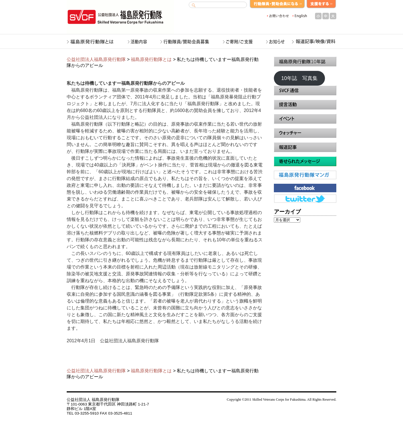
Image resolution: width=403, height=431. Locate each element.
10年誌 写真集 (299, 78)
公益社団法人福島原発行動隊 (96, 59)
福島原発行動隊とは (151, 59)
